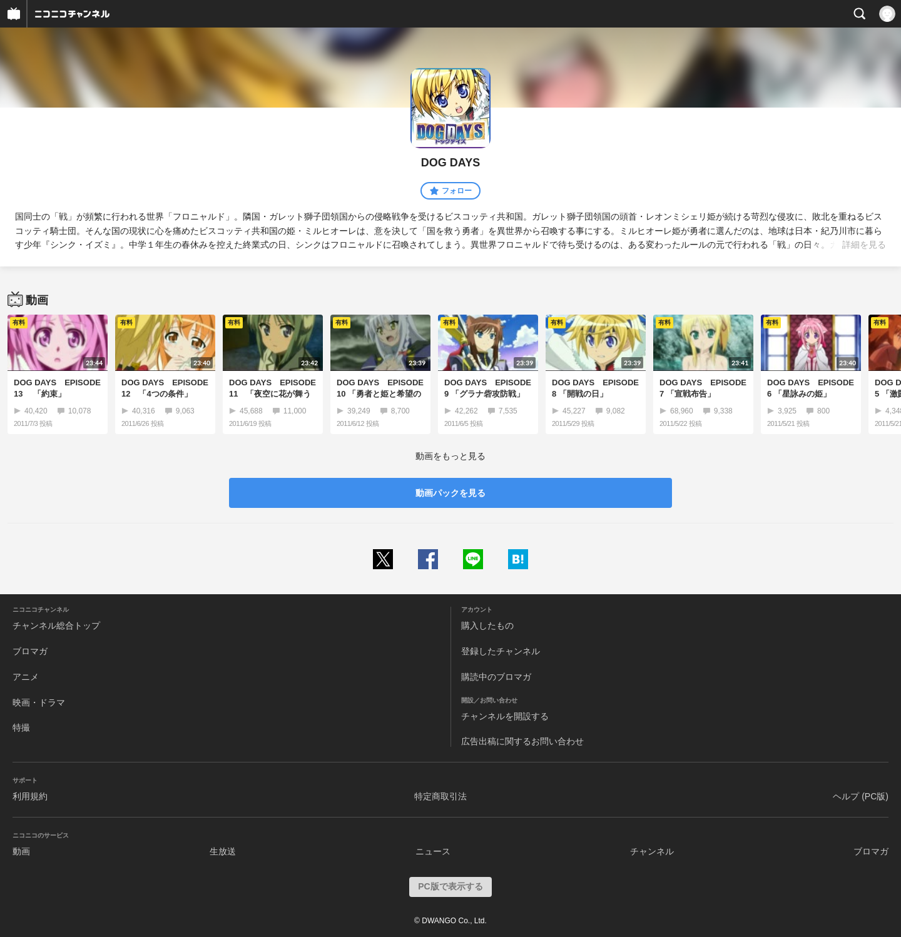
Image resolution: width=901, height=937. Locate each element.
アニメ (26, 677)
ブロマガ (30, 651)
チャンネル (652, 851)
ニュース (432, 851)
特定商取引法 (440, 796)
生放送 (223, 851)
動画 (21, 851)
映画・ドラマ (39, 702)
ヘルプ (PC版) (860, 796)
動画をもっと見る (450, 456)
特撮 (21, 727)
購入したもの (487, 625)
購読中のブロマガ (496, 677)
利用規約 (30, 796)
